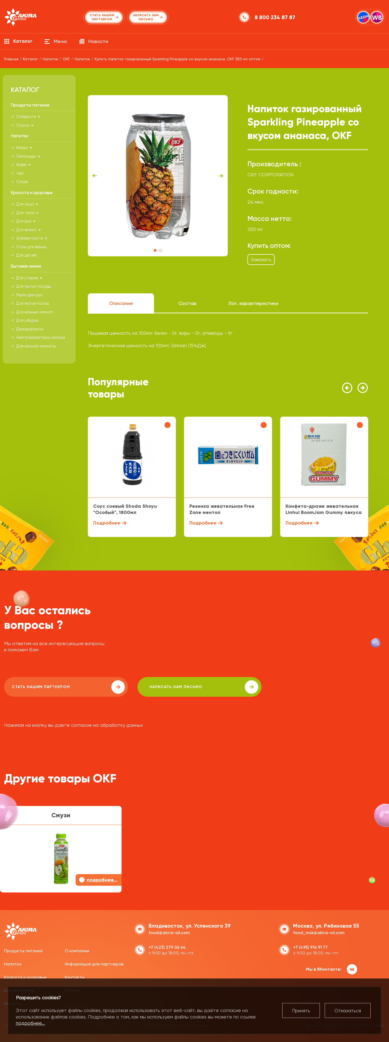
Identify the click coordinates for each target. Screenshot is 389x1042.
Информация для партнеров (94, 963)
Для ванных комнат (34, 312)
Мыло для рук (29, 295)
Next (221, 176)
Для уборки (27, 320)
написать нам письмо (157, 687)
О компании (77, 950)
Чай (20, 173)
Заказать (261, 259)
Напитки (12, 963)
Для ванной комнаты (36, 346)
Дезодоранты (29, 329)
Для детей (26, 255)
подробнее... (30, 1023)
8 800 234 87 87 (275, 17)
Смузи (22, 181)
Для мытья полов (32, 303)
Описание (121, 303)
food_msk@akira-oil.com (319, 932)
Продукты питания (23, 950)
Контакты (75, 976)
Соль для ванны (31, 246)
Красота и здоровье (25, 976)
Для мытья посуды (33, 286)
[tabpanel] (157, 176)
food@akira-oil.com (169, 932)
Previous (94, 176)
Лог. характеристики (253, 303)
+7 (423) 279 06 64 (167, 946)
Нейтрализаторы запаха (40, 337)
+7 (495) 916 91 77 (310, 946)
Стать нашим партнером (52, 687)
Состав (187, 303)
